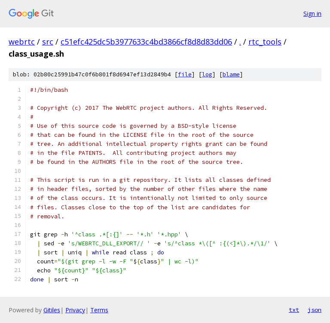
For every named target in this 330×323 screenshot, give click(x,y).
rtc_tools (264, 41)
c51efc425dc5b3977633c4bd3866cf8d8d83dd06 (146, 41)
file (185, 74)
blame (231, 74)
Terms (99, 310)
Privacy (75, 310)
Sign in (312, 13)
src (47, 41)
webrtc (22, 41)
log (207, 74)
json (314, 310)
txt (294, 310)
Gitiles (51, 310)
